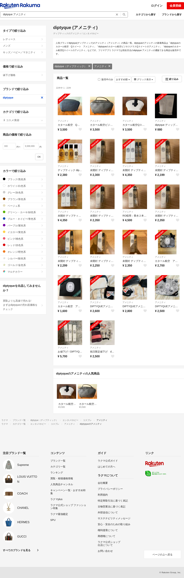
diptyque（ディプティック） (73, 66)
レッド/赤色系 (23, 245)
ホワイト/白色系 (23, 185)
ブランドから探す (172, 14)
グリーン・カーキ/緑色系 (23, 212)
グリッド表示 (143, 79)
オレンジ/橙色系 (23, 251)
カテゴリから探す (146, 14)
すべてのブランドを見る (16, 550)
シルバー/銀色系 (23, 258)
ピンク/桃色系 (23, 238)
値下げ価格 (23, 75)
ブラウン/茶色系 (23, 199)
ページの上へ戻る (162, 554)
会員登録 (175, 5)
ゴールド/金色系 (23, 265)
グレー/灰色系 (23, 192)
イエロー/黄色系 (23, 232)
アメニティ (102, 66)
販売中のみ (105, 79)
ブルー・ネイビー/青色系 (23, 218)
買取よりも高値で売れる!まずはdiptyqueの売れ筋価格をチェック (23, 305)
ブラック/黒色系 (23, 179)
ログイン (156, 5)
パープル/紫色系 (23, 225)
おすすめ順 (123, 79)
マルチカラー (23, 271)
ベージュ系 (23, 205)
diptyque (23, 97)
